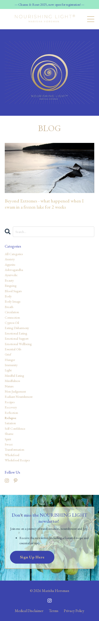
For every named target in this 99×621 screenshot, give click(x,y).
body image (13, 301)
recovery (11, 407)
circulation (12, 312)
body (8, 296)
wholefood (12, 455)
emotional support (16, 338)
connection (12, 317)
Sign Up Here (32, 557)
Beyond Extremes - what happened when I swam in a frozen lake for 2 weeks (44, 204)
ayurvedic (11, 275)
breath (9, 307)
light (8, 370)
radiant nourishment (19, 396)
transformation (14, 449)
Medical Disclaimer (29, 610)
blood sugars (13, 291)
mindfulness (12, 381)
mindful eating (14, 375)
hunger (10, 360)
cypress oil (12, 323)
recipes (9, 402)
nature (9, 386)
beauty (9, 280)
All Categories (14, 254)
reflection (11, 413)
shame (9, 434)
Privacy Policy (74, 610)
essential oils (13, 349)
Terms (53, 610)
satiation (10, 423)
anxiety (10, 259)
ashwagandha (14, 270)
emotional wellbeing (18, 344)
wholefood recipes (17, 460)
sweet (9, 444)
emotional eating (16, 333)
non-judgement (15, 391)
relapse (10, 418)
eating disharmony (17, 328)
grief (8, 354)
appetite (10, 264)
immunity (11, 365)
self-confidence (15, 428)
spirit (8, 439)
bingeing (10, 285)
